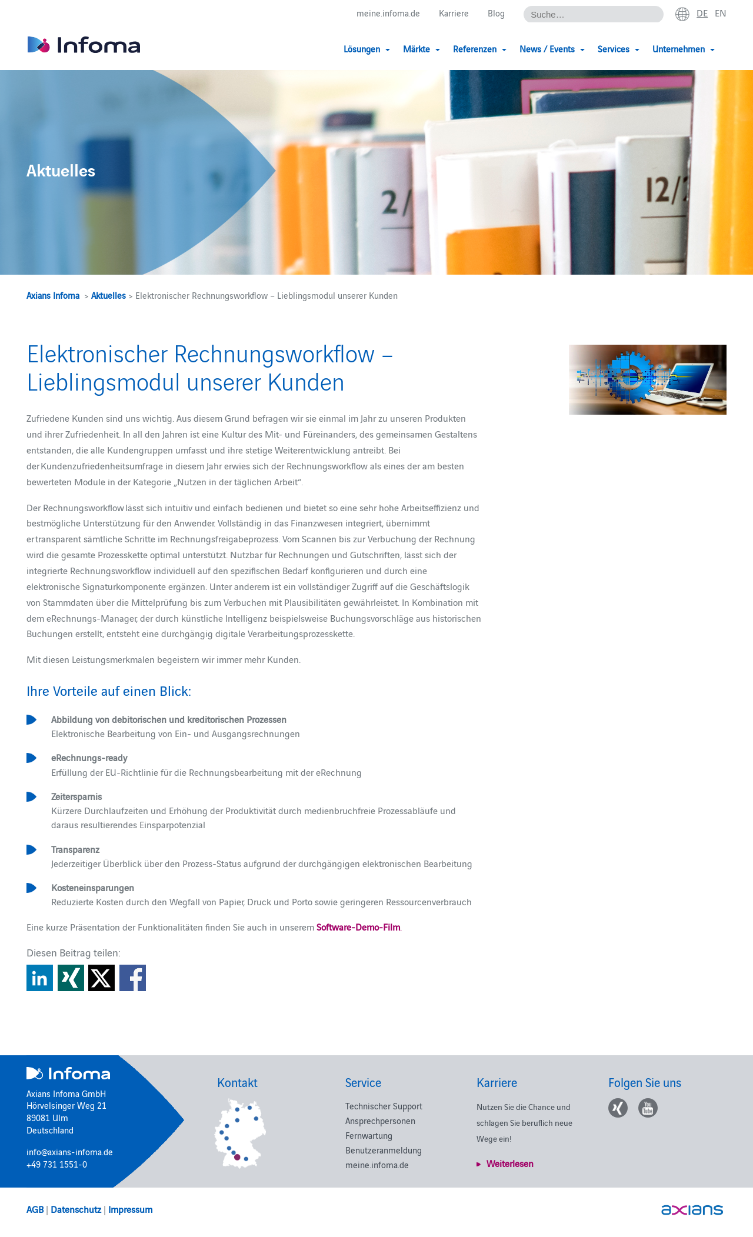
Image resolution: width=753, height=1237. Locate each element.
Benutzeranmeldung (383, 1149)
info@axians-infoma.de (69, 1151)
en (721, 12)
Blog (496, 12)
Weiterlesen (510, 1162)
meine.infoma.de (388, 12)
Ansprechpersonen (380, 1120)
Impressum (130, 1208)
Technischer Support (383, 1105)
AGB (35, 1208)
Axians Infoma (52, 295)
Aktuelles (108, 295)
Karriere (454, 12)
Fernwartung (368, 1135)
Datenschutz (76, 1208)
